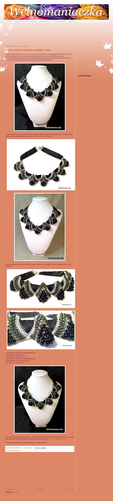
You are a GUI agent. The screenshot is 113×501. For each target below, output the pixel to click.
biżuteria (13, 450)
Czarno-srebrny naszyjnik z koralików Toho (27, 50)
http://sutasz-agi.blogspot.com (57, 439)
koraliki (17, 450)
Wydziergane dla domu (44, 21)
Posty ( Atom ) (15, 492)
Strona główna (8, 21)
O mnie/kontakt (72, 21)
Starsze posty (70, 489)
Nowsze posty (9, 489)
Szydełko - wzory (19, 21)
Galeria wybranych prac (31, 21)
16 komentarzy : (28, 447)
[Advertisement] (39, 471)
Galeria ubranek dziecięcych (59, 21)
